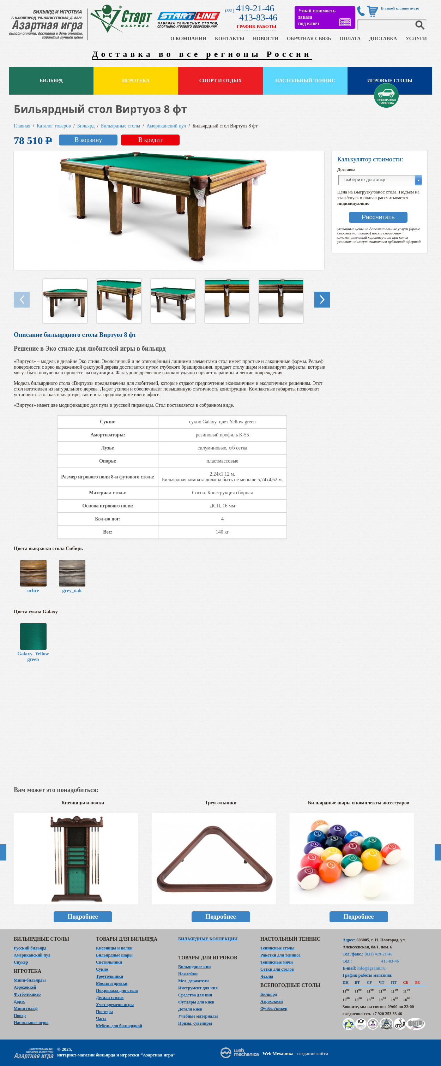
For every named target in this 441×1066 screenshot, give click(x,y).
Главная (22, 126)
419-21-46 (255, 8)
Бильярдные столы (120, 126)
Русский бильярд (30, 948)
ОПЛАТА (350, 38)
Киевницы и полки (114, 948)
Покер (20, 1015)
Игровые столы (390, 80)
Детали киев (190, 1009)
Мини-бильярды (30, 980)
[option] (83, 864)
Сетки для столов (277, 969)
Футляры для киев (196, 1002)
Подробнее (83, 916)
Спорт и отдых (220, 80)
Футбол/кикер (27, 994)
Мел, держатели (193, 980)
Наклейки (188, 973)
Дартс (19, 1001)
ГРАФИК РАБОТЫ (257, 26)
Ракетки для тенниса (280, 955)
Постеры (104, 1011)
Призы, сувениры (195, 1023)
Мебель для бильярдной (119, 1025)
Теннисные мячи (276, 962)
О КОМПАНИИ (188, 38)
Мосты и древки (111, 983)
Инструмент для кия (198, 987)
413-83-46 (258, 17)
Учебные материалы (198, 1016)
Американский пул (166, 126)
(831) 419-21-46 (378, 954)
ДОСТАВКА (383, 38)
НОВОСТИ (266, 38)
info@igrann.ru (371, 968)
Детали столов (109, 997)
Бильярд (51, 80)
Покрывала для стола (117, 990)
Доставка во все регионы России (202, 54)
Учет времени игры (115, 1004)
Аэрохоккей (25, 987)
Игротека (136, 80)
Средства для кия (195, 995)
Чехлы (266, 976)
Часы (101, 1018)
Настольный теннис (305, 80)
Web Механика (278, 1053)
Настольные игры (31, 1022)
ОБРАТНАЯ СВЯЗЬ (309, 38)
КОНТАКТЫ (229, 38)
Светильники (109, 962)
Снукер (21, 962)
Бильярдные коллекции (207, 938)
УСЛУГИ (416, 38)
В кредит (150, 139)
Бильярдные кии (194, 966)
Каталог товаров (54, 126)
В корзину (88, 139)
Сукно (102, 969)
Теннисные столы (277, 948)
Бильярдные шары (114, 955)
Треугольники (109, 976)
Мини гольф (25, 1008)
